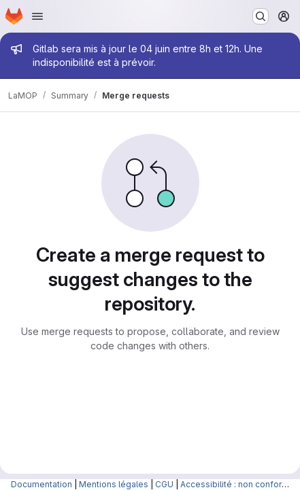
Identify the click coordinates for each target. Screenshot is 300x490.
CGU (164, 484)
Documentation (41, 484)
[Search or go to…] (260, 16)
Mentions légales (113, 484)
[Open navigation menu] (37, 16)
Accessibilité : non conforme (237, 484)
